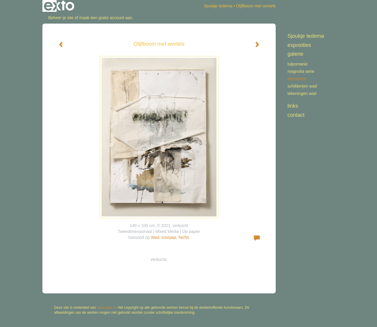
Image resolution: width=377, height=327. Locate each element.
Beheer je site (61, 17)
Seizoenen (296, 78)
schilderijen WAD (302, 86)
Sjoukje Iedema (218, 6)
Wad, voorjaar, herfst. (170, 237)
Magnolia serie (300, 71)
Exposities (299, 45)
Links (292, 106)
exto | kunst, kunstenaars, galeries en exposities (59, 6)
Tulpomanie (297, 64)
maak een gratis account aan (105, 17)
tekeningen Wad (301, 93)
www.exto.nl (106, 307)
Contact (296, 115)
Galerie (295, 54)
